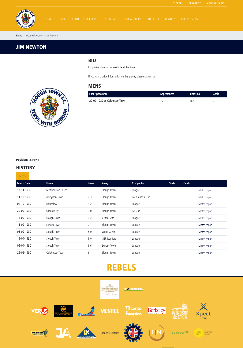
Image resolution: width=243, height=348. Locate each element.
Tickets (178, 3)
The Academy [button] (133, 19)
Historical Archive (34, 35)
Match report (205, 190)
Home (19, 35)
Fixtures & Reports (84, 19)
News (49, 19)
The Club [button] (153, 19)
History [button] (170, 19)
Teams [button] (62, 19)
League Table (111, 19)
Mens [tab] (22, 176)
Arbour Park (215, 3)
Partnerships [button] (189, 19)
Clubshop (195, 3)
